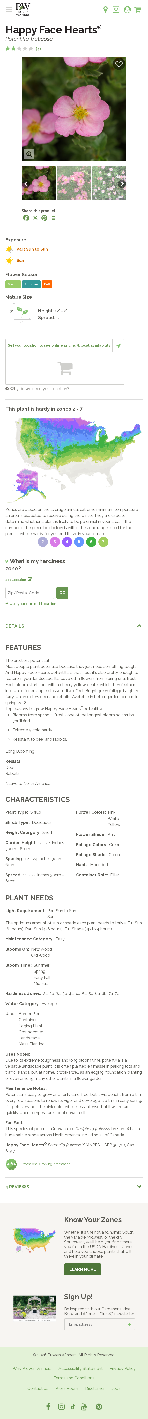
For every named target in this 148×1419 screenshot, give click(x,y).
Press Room (66, 1388)
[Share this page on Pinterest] (44, 218)
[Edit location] (29, 578)
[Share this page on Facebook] (26, 218)
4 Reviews (17, 1186)
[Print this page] (53, 218)
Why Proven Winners (32, 1368)
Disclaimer (95, 1388)
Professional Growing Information (37, 1164)
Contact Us (37, 1388)
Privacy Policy (123, 1368)
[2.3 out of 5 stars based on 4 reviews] (23, 49)
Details (14, 626)
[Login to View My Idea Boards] (116, 6)
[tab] (74, 626)
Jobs (116, 1388)
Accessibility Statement (80, 1368)
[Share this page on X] (35, 218)
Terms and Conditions (74, 1378)
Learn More (82, 1269)
